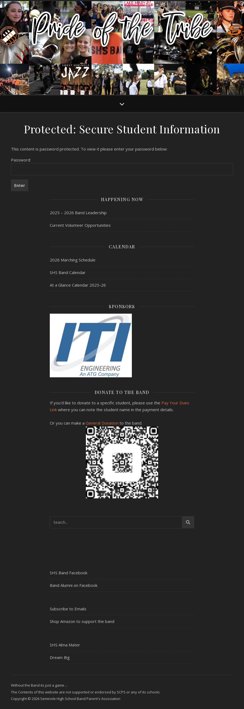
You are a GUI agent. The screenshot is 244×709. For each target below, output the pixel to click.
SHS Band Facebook (68, 572)
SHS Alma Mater (65, 645)
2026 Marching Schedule (72, 260)
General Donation (102, 423)
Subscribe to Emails (68, 608)
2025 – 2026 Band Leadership (78, 212)
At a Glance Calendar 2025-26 (78, 285)
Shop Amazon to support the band (82, 621)
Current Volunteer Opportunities (80, 225)
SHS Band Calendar (68, 272)
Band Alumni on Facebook (73, 585)
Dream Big (60, 657)
